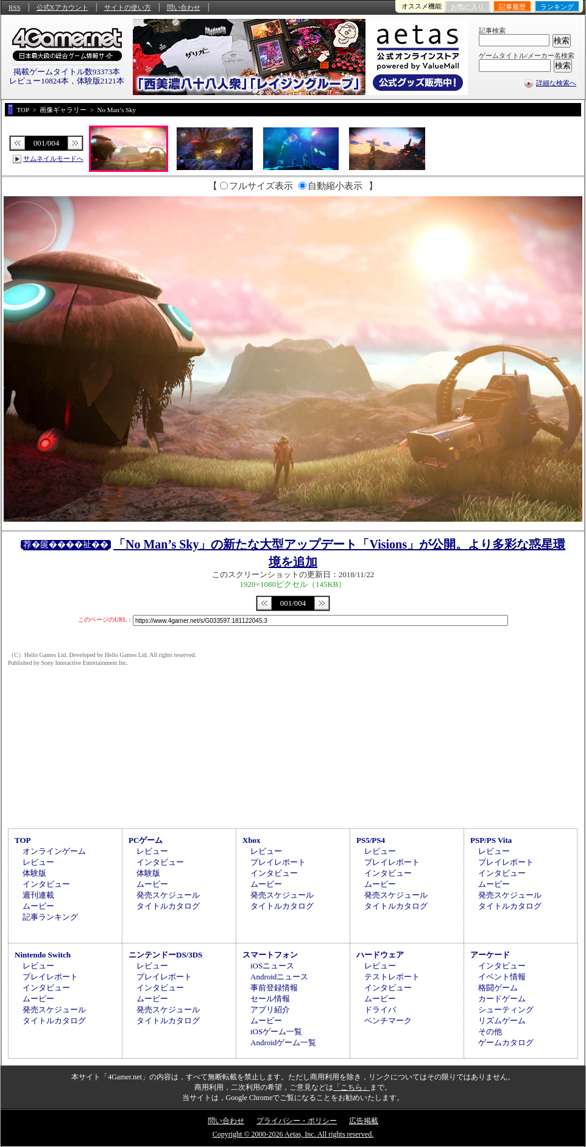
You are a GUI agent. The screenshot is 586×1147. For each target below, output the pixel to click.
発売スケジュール (168, 895)
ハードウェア (380, 954)
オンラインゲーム (54, 851)
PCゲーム (146, 840)
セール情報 (270, 998)
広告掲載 (363, 1121)
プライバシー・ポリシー (296, 1121)
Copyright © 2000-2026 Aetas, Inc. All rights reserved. (293, 1134)
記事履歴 (512, 6)
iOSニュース (272, 965)
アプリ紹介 (270, 1009)
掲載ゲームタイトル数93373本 (67, 71)
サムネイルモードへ (53, 158)
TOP (23, 840)
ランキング (557, 6)
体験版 (34, 873)
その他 (490, 1031)
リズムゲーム (502, 1020)
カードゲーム (502, 998)
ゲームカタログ (506, 1042)
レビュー (38, 862)
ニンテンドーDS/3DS (165, 954)
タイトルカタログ (168, 906)
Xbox (251, 840)
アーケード (490, 954)
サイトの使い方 (127, 7)
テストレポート (392, 976)
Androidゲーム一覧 (283, 1042)
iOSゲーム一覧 (276, 1031)
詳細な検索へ (556, 83)
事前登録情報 (274, 987)
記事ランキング (50, 917)
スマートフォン (270, 954)
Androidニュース (279, 976)
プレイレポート (278, 862)
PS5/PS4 (370, 840)
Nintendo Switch (43, 954)
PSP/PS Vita (491, 840)
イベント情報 (502, 976)
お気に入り (467, 6)
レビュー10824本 (39, 80)
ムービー (38, 906)
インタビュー (46, 884)
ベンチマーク (388, 1020)
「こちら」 (351, 1087)
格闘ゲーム (498, 987)
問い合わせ (183, 7)
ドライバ (380, 1009)
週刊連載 (38, 895)
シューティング (506, 1009)
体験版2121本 (100, 80)
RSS (15, 7)
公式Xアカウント (62, 7)
